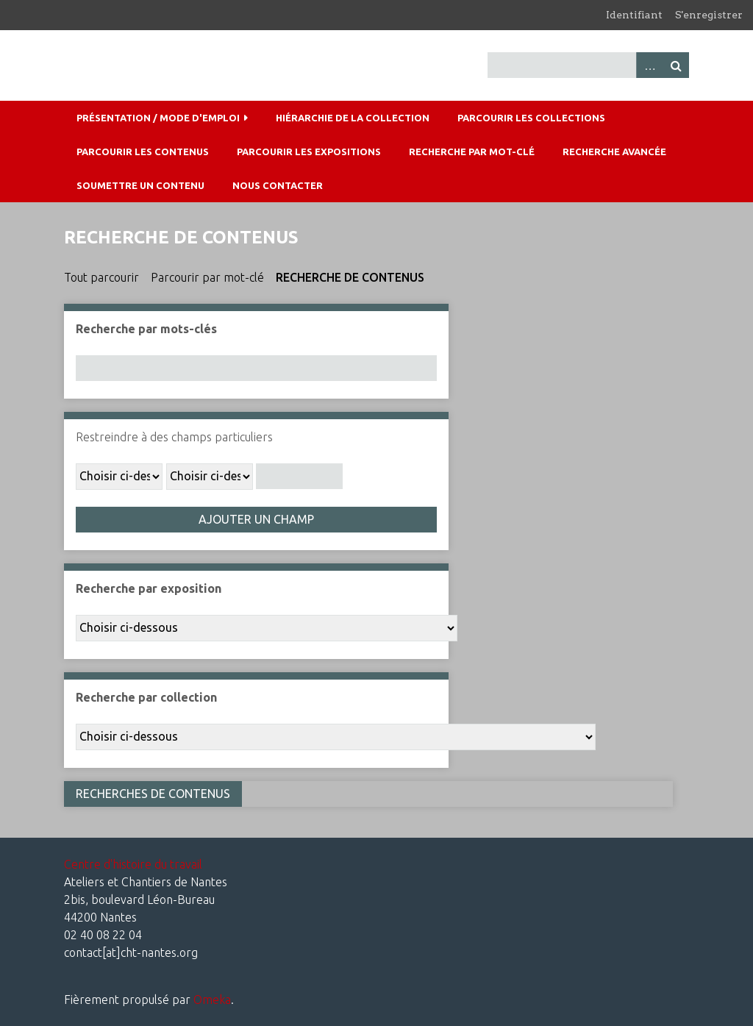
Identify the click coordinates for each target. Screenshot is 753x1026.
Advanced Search (649, 65)
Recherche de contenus (350, 277)
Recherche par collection (146, 697)
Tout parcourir (101, 277)
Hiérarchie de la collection (352, 118)
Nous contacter (277, 185)
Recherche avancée (614, 151)
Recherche (676, 65)
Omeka (212, 999)
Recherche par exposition (148, 588)
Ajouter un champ (256, 519)
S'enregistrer (709, 15)
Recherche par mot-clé (472, 151)
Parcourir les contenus (142, 151)
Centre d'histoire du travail (133, 864)
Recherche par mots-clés (146, 328)
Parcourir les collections (531, 118)
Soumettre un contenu (140, 185)
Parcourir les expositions (309, 151)
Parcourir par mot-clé (207, 277)
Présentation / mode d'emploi (158, 118)
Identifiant (634, 15)
